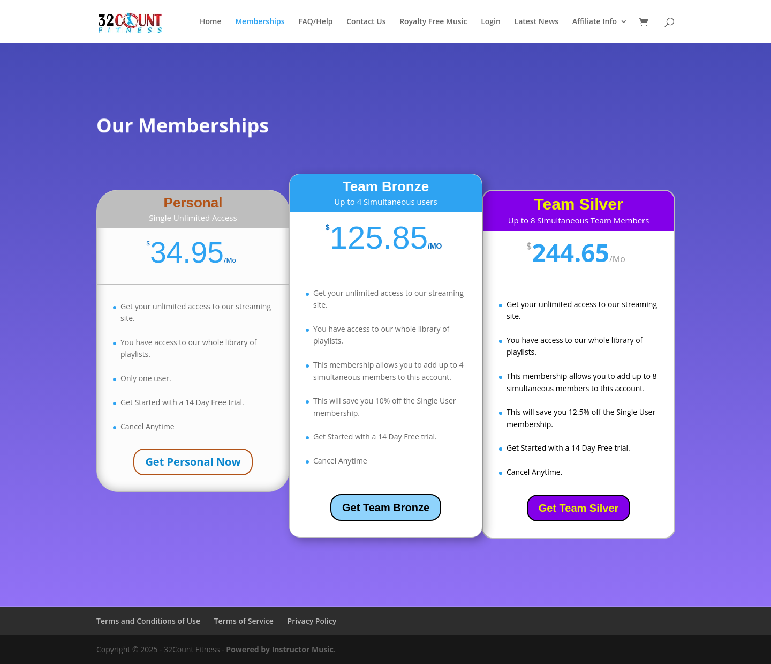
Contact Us (366, 22)
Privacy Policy (312, 621)
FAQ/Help (315, 22)
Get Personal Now (192, 461)
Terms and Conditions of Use (148, 621)
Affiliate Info (594, 22)
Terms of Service (244, 621)
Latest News (537, 22)
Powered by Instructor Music (280, 649)
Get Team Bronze (385, 507)
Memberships (259, 22)
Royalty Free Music (433, 22)
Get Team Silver (579, 508)
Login (491, 22)
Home (211, 22)
